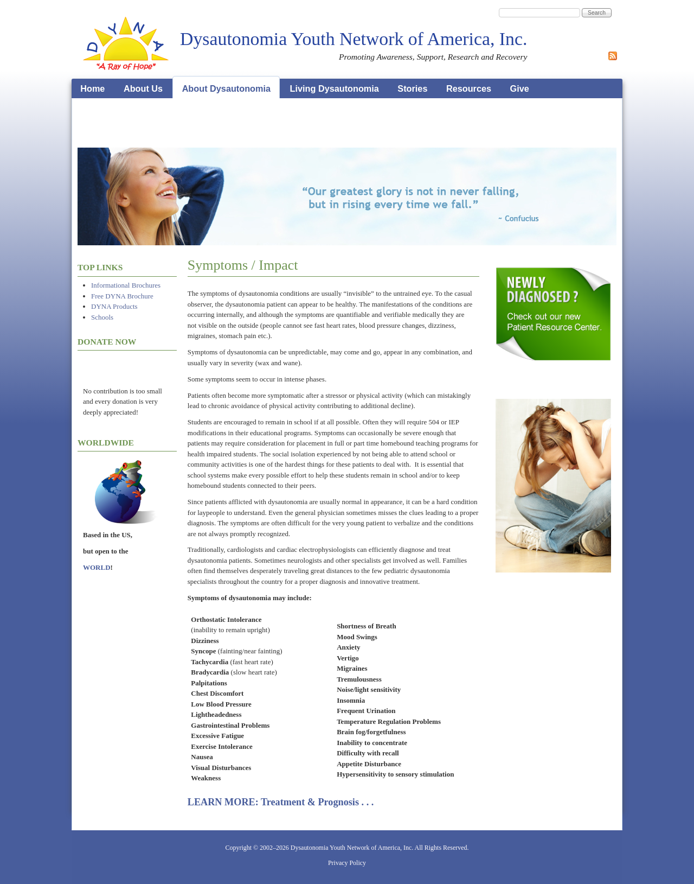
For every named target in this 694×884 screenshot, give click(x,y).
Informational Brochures (125, 285)
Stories (412, 88)
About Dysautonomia (226, 88)
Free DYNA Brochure (122, 296)
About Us (143, 88)
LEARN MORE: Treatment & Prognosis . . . (281, 802)
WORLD (97, 567)
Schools (102, 317)
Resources (468, 88)
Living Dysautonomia (334, 88)
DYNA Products (114, 306)
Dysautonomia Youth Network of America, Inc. (353, 39)
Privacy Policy (347, 863)
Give (519, 88)
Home (92, 88)
